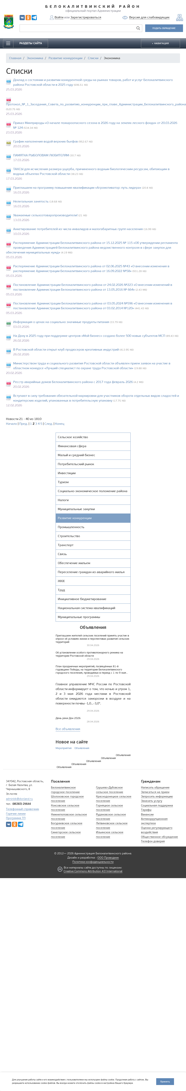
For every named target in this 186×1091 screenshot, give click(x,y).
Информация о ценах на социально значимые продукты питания (61, 322)
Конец (59, 424)
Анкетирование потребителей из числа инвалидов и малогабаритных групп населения (78, 229)
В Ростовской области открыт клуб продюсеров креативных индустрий (66, 349)
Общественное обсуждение (159, 837)
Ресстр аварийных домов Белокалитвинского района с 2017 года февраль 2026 (73, 382)
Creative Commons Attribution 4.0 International (93, 871)
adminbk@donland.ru (19, 799)
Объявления (81, 748)
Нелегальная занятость (31, 201)
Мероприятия (64, 748)
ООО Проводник (108, 857)
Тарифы (146, 810)
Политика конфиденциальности (93, 862)
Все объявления (68, 729)
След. (48, 424)
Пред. (23, 424)
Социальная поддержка (157, 805)
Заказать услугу (151, 801)
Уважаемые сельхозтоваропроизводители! (45, 215)
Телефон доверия (153, 841)
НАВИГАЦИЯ (161, 43)
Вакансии (147, 814)
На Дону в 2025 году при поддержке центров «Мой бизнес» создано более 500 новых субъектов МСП (89, 336)
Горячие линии (16, 813)
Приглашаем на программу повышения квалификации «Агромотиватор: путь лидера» (77, 187)
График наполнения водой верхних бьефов (45, 141)
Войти (59, 17)
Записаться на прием (155, 792)
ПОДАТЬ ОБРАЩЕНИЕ (164, 28)
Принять (165, 1081)
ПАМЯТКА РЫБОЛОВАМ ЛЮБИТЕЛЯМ (41, 155)
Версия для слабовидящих (149, 17)
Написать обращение (155, 787)
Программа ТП (16, 818)
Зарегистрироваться (85, 17)
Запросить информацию (157, 796)
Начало (11, 424)
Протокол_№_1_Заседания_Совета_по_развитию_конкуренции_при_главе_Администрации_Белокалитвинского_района (96, 104)
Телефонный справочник (22, 809)
